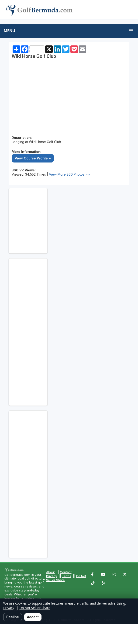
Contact (66, 572)
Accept (33, 617)
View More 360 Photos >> (69, 174)
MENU (9, 30)
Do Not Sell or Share (34, 608)
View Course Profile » (33, 158)
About (50, 572)
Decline (12, 617)
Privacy (51, 576)
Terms (66, 576)
